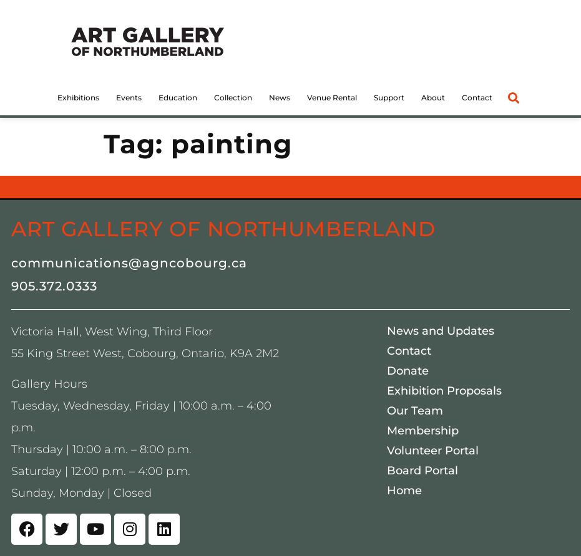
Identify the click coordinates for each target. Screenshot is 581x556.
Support (389, 97)
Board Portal (422, 470)
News (279, 97)
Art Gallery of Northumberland (223, 228)
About (433, 97)
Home (404, 490)
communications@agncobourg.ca (129, 263)
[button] (514, 97)
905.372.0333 (54, 286)
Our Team (415, 411)
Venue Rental (332, 97)
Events (129, 97)
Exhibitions (78, 97)
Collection (233, 97)
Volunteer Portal (433, 451)
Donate (408, 371)
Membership (423, 431)
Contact (477, 97)
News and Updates (440, 331)
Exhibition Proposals (444, 391)
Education (178, 97)
